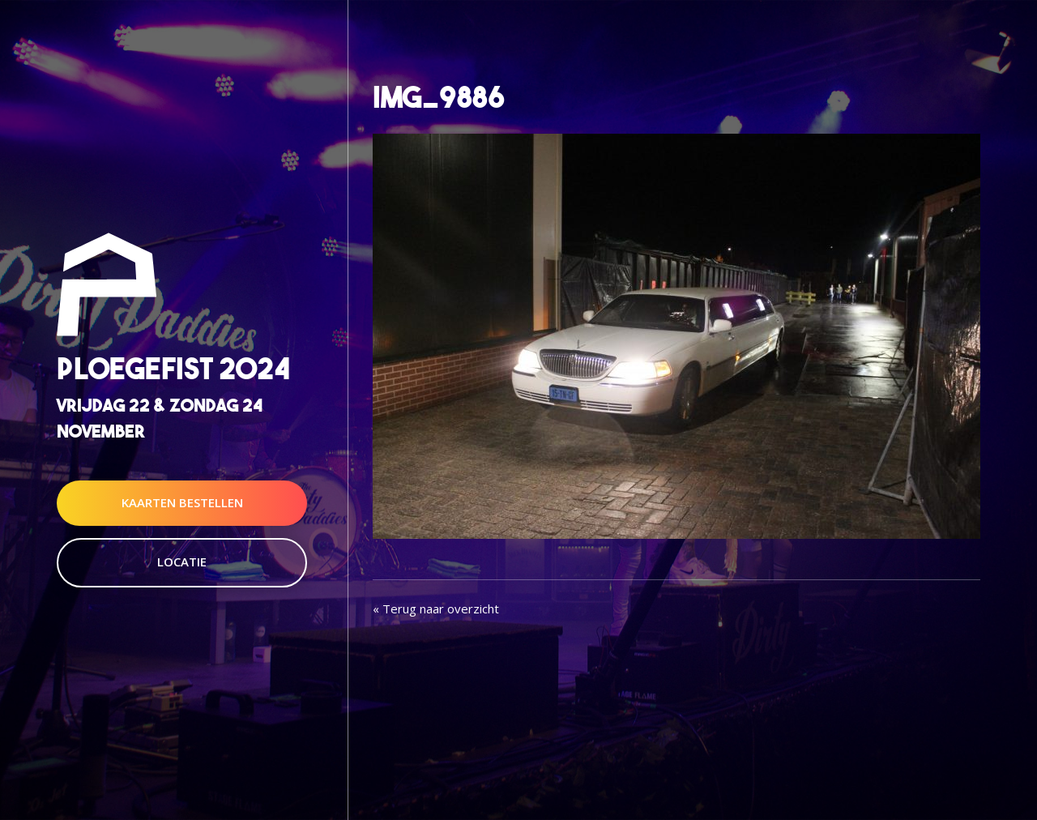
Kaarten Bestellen (182, 502)
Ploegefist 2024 (173, 369)
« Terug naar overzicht (436, 608)
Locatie (182, 561)
